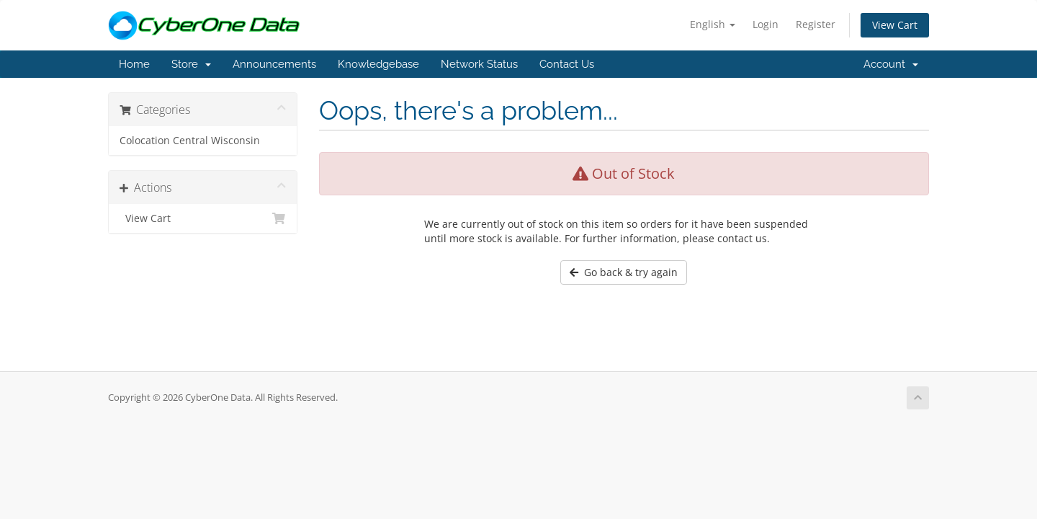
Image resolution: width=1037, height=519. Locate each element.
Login (765, 24)
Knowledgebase (378, 64)
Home (134, 64)
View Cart (894, 25)
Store (191, 64)
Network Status (479, 64)
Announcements (274, 64)
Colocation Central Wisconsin (190, 140)
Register (815, 24)
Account (890, 64)
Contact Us (566, 64)
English (712, 24)
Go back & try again (624, 272)
